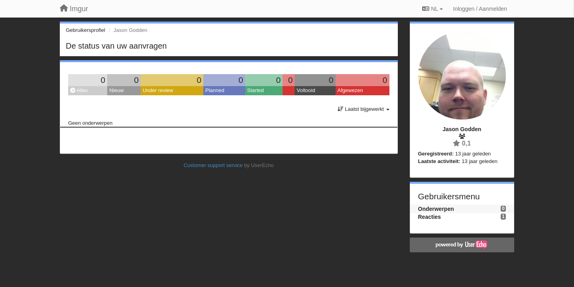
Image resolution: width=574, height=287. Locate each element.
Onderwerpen (436, 209)
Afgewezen (350, 90)
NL (432, 9)
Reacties (429, 217)
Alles (79, 90)
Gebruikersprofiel (85, 30)
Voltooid (306, 90)
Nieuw (116, 90)
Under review (158, 90)
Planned (214, 90)
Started (255, 90)
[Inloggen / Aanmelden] (480, 9)
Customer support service (213, 165)
